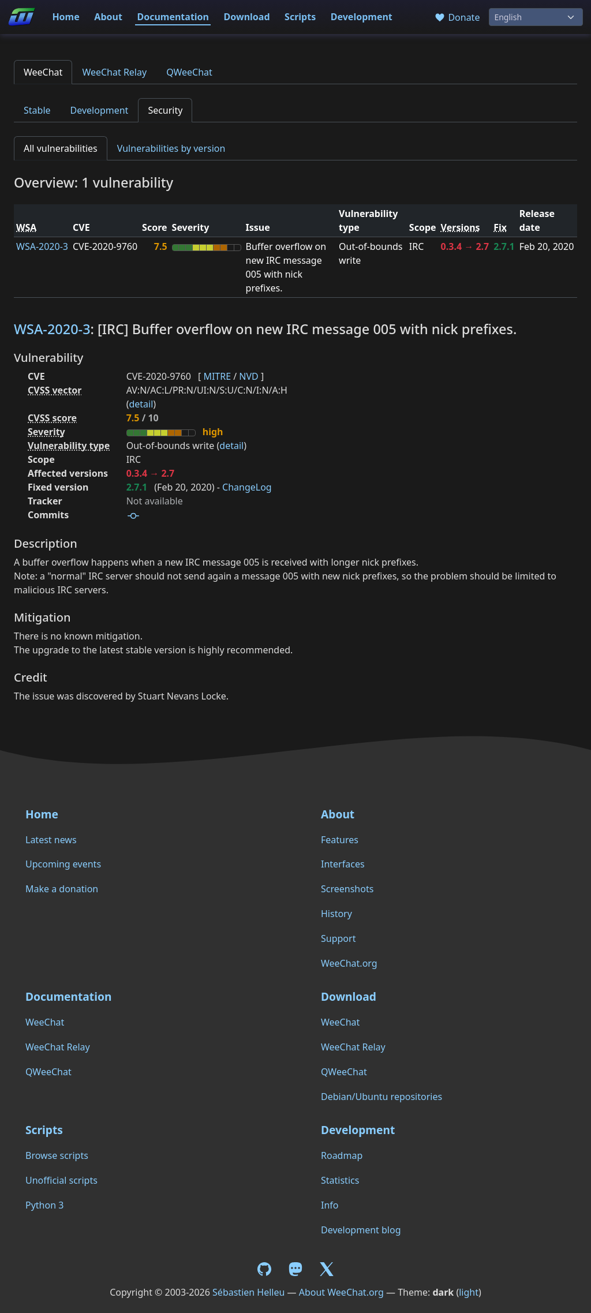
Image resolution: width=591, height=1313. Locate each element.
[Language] (536, 17)
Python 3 (44, 1205)
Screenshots (347, 888)
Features (339, 839)
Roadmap (341, 1155)
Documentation (173, 16)
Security (165, 110)
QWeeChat (189, 72)
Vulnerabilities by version (171, 148)
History (336, 913)
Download (247, 16)
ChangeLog (247, 487)
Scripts (300, 16)
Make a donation (61, 888)
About (108, 16)
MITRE (217, 376)
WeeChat (43, 72)
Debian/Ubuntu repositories (381, 1096)
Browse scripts (56, 1155)
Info (330, 1205)
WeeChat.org (349, 963)
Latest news (51, 839)
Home (65, 16)
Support (338, 938)
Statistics (340, 1180)
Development (361, 16)
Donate (457, 17)
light (468, 1292)
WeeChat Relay (114, 72)
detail (141, 404)
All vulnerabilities (61, 148)
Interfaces (343, 864)
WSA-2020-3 (42, 246)
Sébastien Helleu (248, 1292)
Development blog (361, 1230)
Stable (37, 110)
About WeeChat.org (341, 1292)
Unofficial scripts (61, 1180)
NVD (248, 376)
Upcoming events (63, 864)
